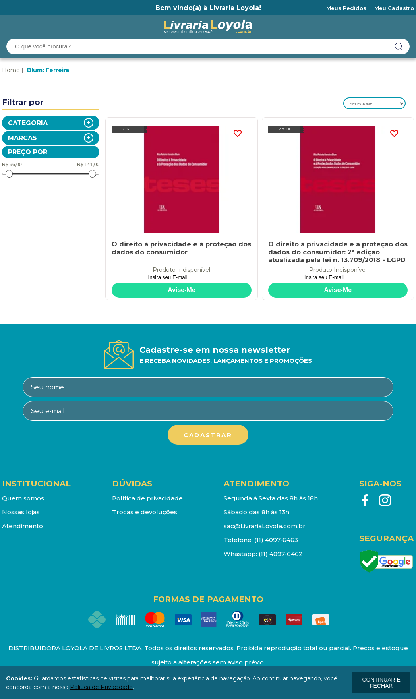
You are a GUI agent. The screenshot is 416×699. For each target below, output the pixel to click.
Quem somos (23, 498)
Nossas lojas (21, 512)
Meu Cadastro (394, 8)
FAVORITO (238, 133)
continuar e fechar (381, 682)
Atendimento (22, 526)
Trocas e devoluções (144, 512)
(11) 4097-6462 (281, 554)
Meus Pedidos (346, 8)
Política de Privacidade (101, 687)
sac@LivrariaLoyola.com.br (265, 526)
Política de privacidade (147, 498)
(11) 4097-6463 (276, 540)
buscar (399, 46)
